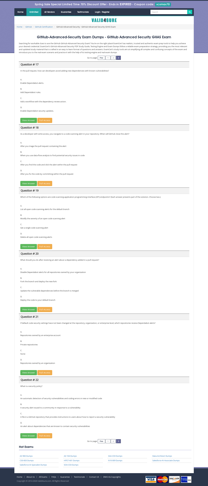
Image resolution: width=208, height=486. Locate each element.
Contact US (94, 477)
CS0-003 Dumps (27, 460)
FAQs (53, 477)
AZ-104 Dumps (70, 456)
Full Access (44, 120)
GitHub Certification (44, 26)
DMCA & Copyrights (112, 477)
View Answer (28, 120)
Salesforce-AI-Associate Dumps (166, 460)
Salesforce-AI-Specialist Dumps (33, 464)
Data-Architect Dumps (162, 456)
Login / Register (102, 12)
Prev (101, 58)
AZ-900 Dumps (26, 456)
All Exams (43, 477)
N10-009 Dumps (115, 460)
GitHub (28, 26)
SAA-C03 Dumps (115, 456)
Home (20, 12)
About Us (30, 477)
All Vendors (49, 12)
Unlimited (33, 12)
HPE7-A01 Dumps (71, 460)
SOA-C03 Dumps (71, 464)
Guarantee (66, 12)
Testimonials (83, 12)
